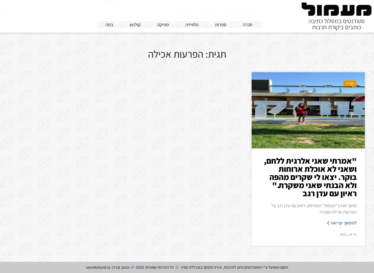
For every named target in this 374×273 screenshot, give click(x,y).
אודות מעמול (242, 10)
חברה (350, 83)
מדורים (211, 10)
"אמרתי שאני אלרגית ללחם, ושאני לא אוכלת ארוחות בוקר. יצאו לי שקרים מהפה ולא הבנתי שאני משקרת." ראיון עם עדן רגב (310, 177)
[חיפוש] (109, 9)
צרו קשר (184, 10)
